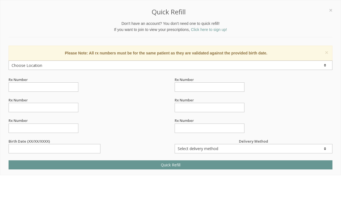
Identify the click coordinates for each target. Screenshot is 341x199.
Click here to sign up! (209, 29)
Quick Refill (170, 164)
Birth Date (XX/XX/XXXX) (54, 141)
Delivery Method (253, 146)
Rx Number (43, 79)
